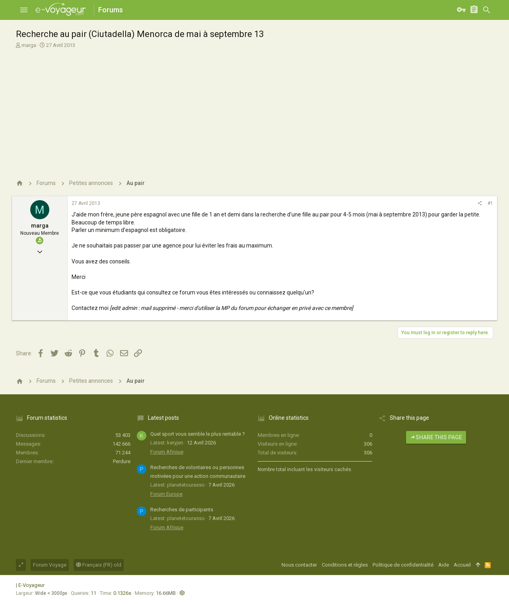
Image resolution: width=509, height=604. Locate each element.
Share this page (436, 437)
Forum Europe (166, 494)
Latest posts (163, 418)
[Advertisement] (253, 108)
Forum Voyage (49, 565)
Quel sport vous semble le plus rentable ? (197, 434)
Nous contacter (299, 565)
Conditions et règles (345, 565)
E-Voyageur (31, 585)
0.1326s (122, 593)
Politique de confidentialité (403, 565)
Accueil (462, 565)
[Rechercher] (486, 10)
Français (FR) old (98, 565)
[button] (24, 10)
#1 (490, 203)
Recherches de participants (181, 509)
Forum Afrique (166, 452)
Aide (443, 565)
